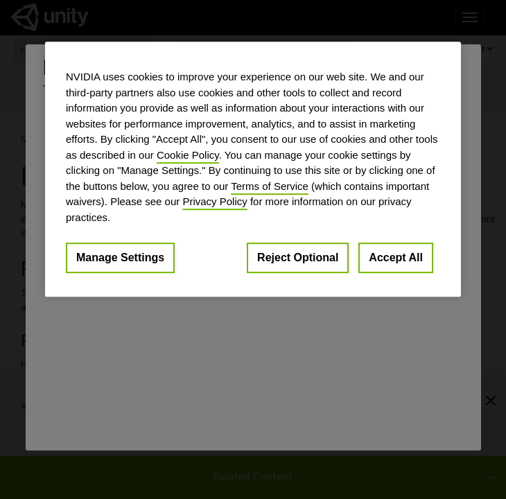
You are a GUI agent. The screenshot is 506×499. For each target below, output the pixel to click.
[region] (253, 169)
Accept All (396, 257)
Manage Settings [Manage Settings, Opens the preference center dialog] (120, 257)
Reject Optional (297, 257)
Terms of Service (269, 186)
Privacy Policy (214, 201)
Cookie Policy (188, 155)
